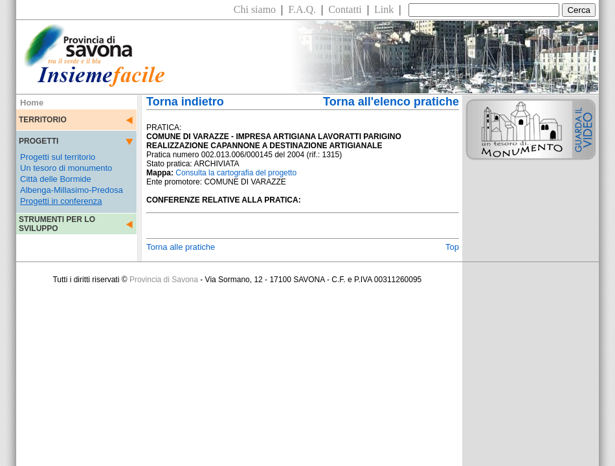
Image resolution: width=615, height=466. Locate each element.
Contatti (345, 9)
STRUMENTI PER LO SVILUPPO (57, 224)
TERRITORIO (43, 119)
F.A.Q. (302, 9)
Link (384, 9)
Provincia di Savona (163, 279)
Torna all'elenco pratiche (391, 101)
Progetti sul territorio (57, 157)
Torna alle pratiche (180, 247)
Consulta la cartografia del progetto (235, 172)
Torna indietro (185, 101)
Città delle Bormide (55, 179)
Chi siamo (255, 9)
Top (452, 247)
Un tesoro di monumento (66, 168)
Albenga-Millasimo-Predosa (71, 190)
